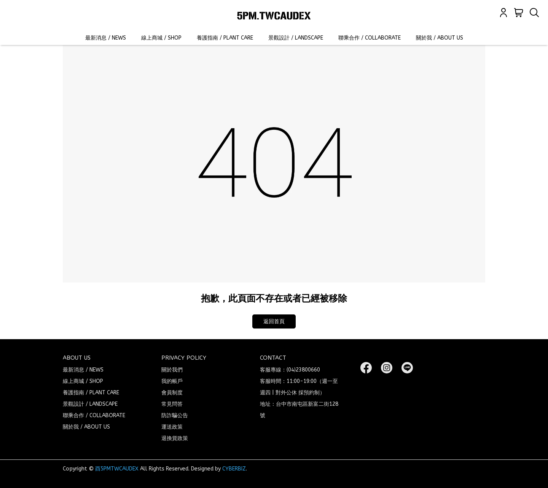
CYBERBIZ (234, 469)
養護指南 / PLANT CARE (225, 38)
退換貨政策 (174, 438)
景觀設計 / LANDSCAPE (295, 38)
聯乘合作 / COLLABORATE (369, 38)
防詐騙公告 (174, 415)
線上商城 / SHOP (161, 38)
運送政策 (172, 427)
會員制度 (172, 392)
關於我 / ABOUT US (439, 38)
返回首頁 (274, 321)
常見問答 (172, 404)
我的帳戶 (172, 381)
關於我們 (172, 370)
